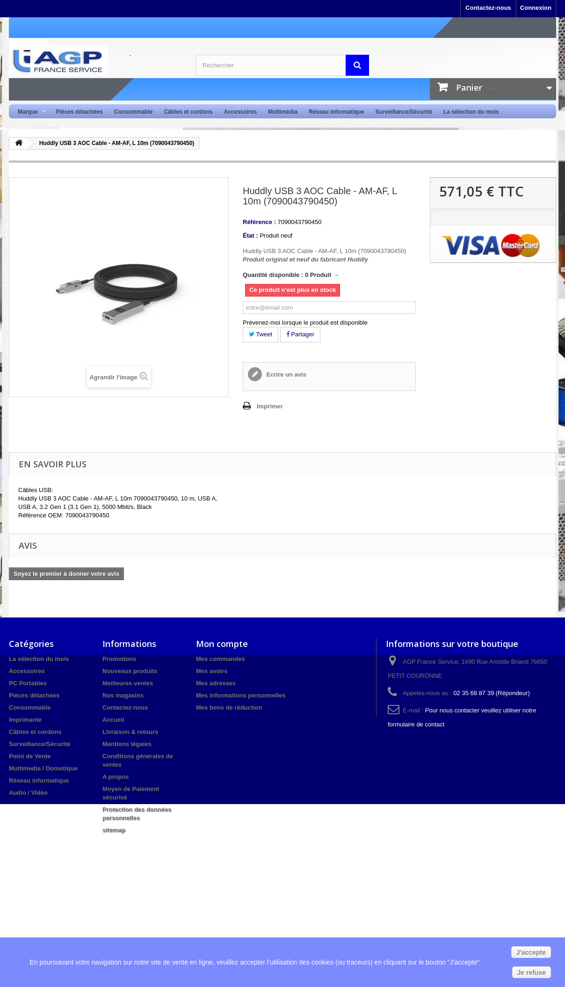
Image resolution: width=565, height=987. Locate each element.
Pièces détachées (79, 112)
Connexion (535, 7)
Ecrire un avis (285, 374)
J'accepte (531, 952)
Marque (29, 112)
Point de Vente (30, 756)
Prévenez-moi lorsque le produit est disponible (305, 322)
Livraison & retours (130, 731)
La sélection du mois (471, 112)
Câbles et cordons (188, 112)
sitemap (113, 830)
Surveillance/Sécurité (404, 112)
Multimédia (282, 112)
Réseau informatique (336, 112)
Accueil (113, 719)
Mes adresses (216, 683)
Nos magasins (123, 695)
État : (250, 235)
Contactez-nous (488, 7)
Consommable (133, 112)
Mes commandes (220, 658)
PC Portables (28, 683)
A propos (115, 776)
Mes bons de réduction (229, 707)
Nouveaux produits (130, 671)
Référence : (259, 221)
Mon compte (222, 643)
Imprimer (270, 406)
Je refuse (531, 972)
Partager (300, 334)
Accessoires (240, 112)
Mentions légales (127, 744)
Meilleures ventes (127, 683)
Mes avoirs (211, 671)
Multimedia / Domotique (43, 768)
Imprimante (25, 719)
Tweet (260, 334)
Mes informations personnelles (240, 695)
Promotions (119, 658)
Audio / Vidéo (28, 792)
